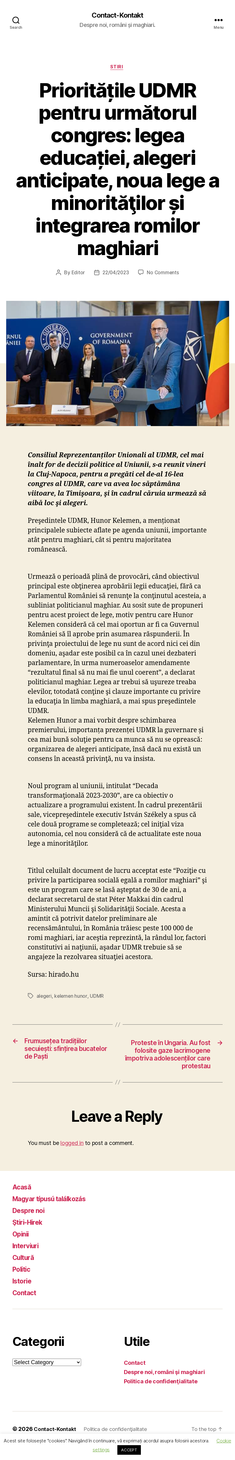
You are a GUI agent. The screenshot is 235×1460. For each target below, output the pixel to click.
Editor (77, 274)
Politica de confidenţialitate (161, 1395)
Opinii (21, 1247)
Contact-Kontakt (117, 15)
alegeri (44, 997)
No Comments (164, 274)
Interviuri (27, 1259)
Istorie (23, 1294)
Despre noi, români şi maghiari (164, 1385)
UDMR (98, 997)
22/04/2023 (116, 274)
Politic (22, 1282)
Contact (26, 1306)
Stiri (117, 68)
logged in (72, 1156)
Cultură (24, 1270)
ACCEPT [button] (129, 1449)
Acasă (23, 1200)
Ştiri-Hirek (30, 1235)
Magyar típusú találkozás (55, 1212)
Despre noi (31, 1223)
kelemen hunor (72, 997)
